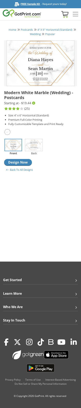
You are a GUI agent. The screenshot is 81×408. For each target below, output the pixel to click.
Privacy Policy (13, 379)
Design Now (18, 162)
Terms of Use (33, 379)
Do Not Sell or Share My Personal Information (41, 384)
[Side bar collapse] (75, 14)
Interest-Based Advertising (60, 379)
